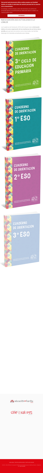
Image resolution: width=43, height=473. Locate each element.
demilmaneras (22, 466)
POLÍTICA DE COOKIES (29, 462)
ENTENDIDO (21, 15)
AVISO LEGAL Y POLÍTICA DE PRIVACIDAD (17, 462)
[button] (41, 469)
